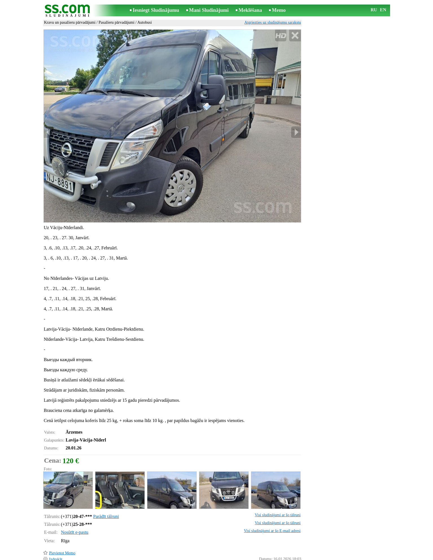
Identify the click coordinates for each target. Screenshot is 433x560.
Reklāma (206, 556)
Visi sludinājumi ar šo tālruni (278, 491)
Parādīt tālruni (106, 492)
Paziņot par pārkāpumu (282, 548)
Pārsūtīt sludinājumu (65, 541)
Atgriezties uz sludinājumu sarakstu (272, 22)
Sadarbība (225, 556)
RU (374, 9)
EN (383, 9)
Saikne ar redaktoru (178, 556)
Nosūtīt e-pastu (74, 508)
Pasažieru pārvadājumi (116, 22)
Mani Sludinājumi (209, 10)
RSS (241, 556)
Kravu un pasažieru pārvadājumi (69, 22)
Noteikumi (149, 556)
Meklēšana (250, 10)
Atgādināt (57, 548)
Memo (279, 10)
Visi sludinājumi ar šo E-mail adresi (272, 507)
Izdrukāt (55, 535)
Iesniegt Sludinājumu (156, 10)
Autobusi (144, 22)
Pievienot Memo (62, 529)
